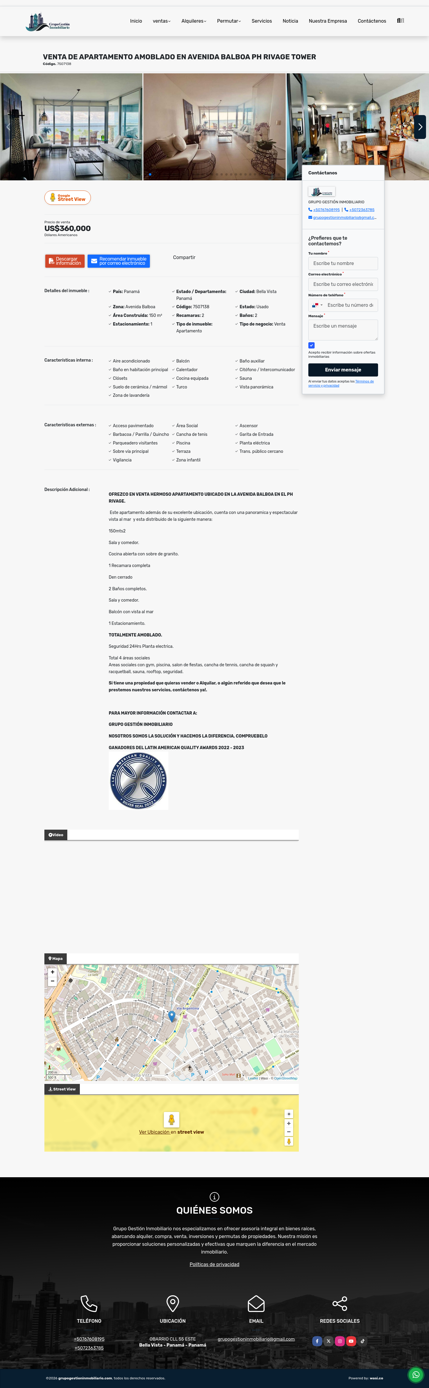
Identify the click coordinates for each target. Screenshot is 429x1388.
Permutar (227, 21)
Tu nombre (318, 253)
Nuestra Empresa (328, 21)
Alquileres (192, 21)
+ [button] (53, 972)
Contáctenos (372, 21)
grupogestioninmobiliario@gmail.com (346, 217)
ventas (160, 21)
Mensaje (316, 315)
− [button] (53, 981)
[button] (150, 174)
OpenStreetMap (285, 1078)
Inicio (136, 21)
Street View (68, 197)
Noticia (290, 21)
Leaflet (253, 1078)
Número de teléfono (326, 294)
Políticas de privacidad (215, 1264)
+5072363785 (362, 209)
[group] (71, 126)
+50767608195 (326, 209)
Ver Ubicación (155, 1132)
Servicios (262, 21)
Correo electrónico (326, 274)
